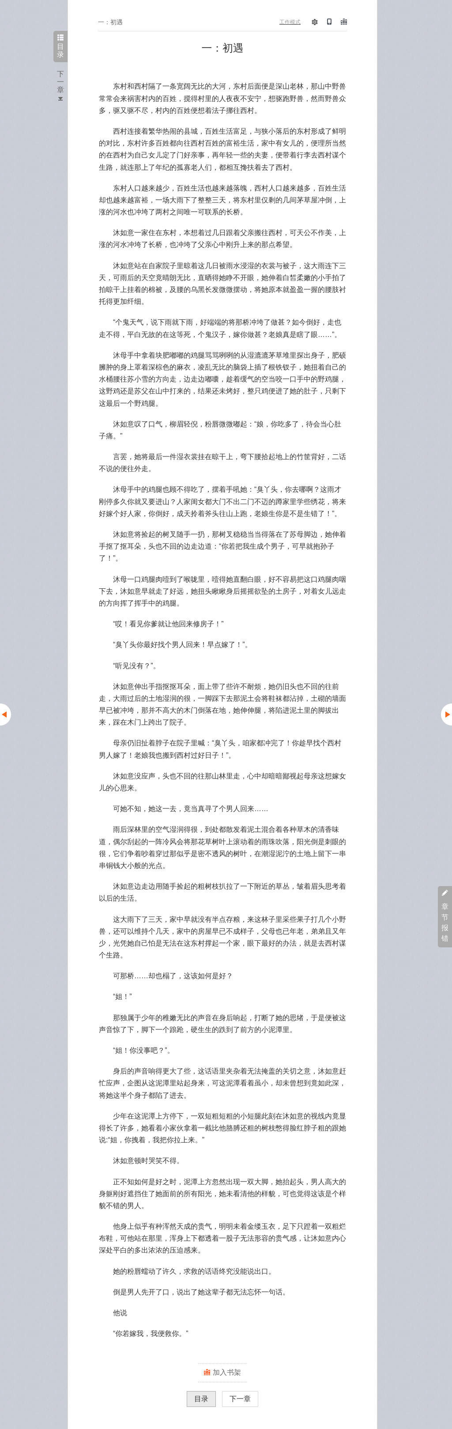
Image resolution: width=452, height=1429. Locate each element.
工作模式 (290, 22)
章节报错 (444, 916)
